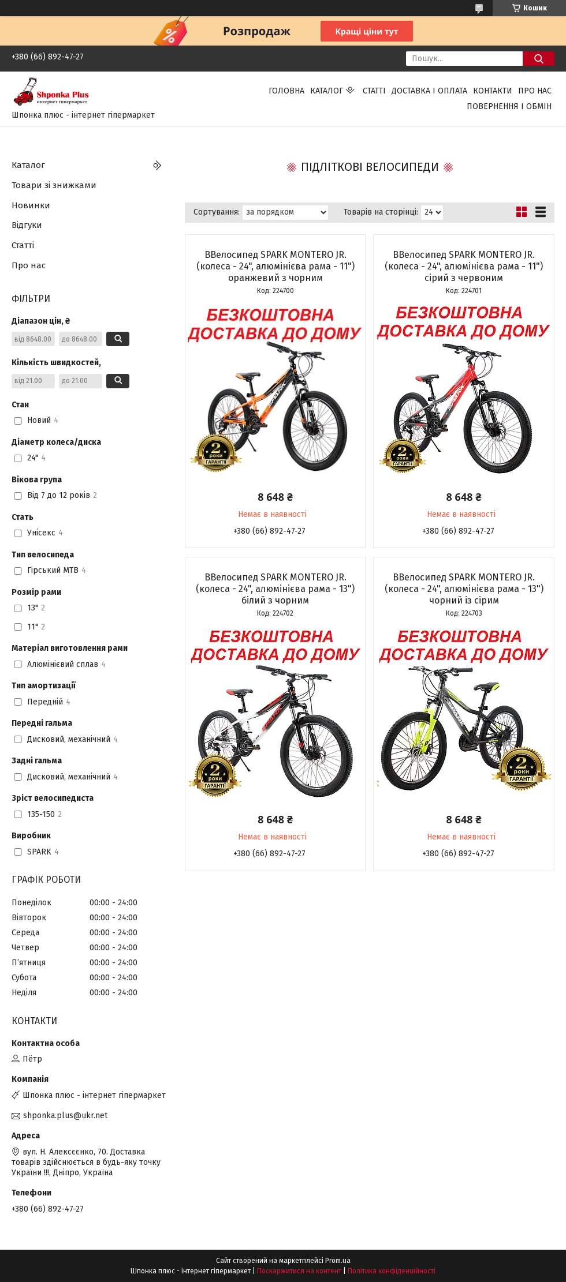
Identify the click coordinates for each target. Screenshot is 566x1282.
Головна (286, 91)
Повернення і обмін (509, 106)
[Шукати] (538, 58)
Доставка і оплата (429, 91)
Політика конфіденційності (391, 1271)
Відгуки (27, 225)
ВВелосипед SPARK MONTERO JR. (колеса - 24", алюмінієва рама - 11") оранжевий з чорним (275, 266)
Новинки (31, 205)
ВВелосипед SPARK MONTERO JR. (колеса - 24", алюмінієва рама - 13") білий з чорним (275, 589)
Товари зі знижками (54, 185)
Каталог (326, 91)
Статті (374, 91)
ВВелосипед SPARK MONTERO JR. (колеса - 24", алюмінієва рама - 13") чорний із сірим (464, 589)
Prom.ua (338, 1261)
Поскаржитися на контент (299, 1271)
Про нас (535, 91)
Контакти (492, 91)
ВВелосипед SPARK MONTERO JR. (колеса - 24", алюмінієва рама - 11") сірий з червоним (464, 266)
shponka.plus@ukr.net (65, 1115)
